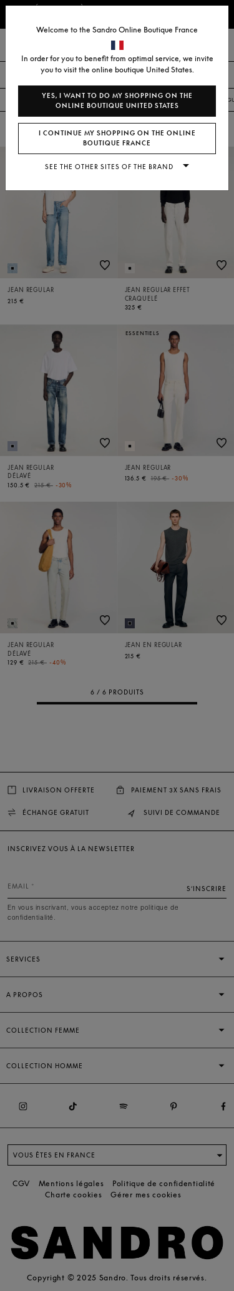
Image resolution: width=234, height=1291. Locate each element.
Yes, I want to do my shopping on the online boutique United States (117, 101)
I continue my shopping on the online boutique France (117, 138)
